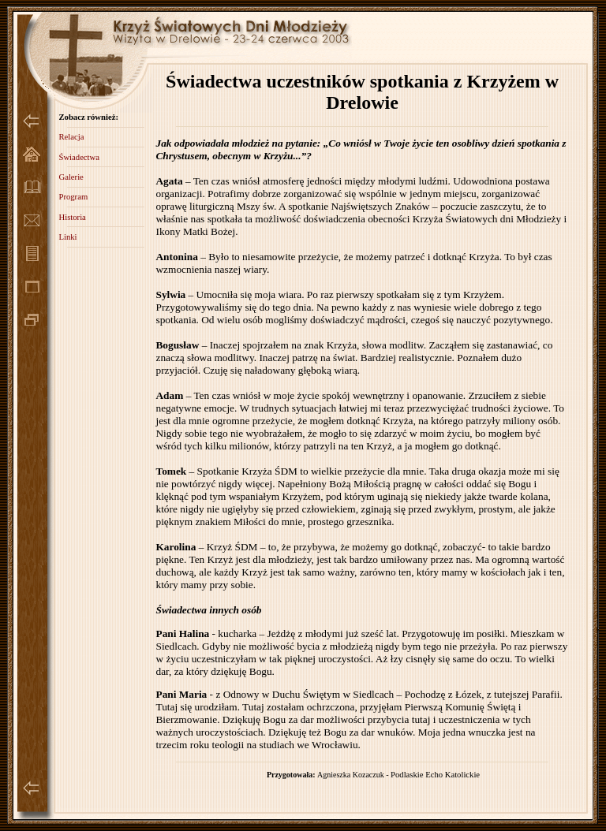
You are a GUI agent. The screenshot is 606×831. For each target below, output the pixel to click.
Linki (67, 237)
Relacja (71, 136)
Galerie (70, 177)
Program (73, 196)
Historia (71, 217)
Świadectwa (78, 157)
